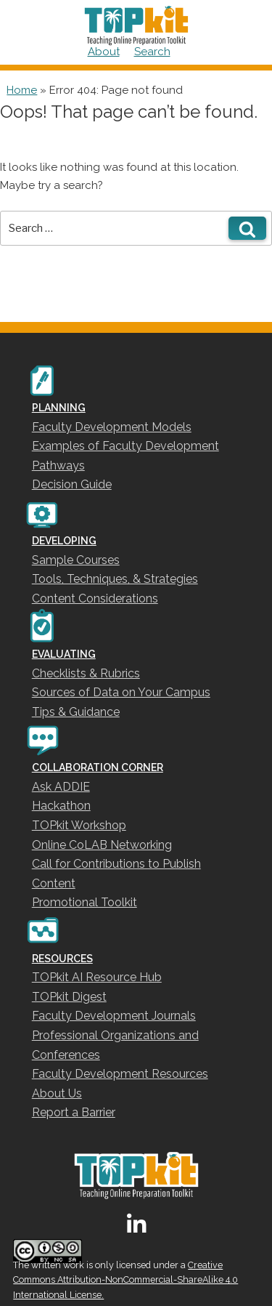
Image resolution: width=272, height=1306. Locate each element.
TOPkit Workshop (79, 825)
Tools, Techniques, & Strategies (115, 579)
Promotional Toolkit (84, 902)
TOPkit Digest (69, 997)
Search (152, 51)
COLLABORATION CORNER (97, 767)
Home (22, 90)
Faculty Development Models (111, 427)
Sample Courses (76, 560)
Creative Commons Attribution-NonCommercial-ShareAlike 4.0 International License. (125, 1280)
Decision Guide (72, 484)
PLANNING (59, 408)
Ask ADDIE (61, 787)
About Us (57, 1093)
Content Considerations (95, 598)
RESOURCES (62, 958)
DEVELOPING (64, 541)
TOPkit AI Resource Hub (97, 977)
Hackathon (61, 806)
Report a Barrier (73, 1112)
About (104, 51)
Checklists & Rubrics (86, 673)
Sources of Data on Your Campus (121, 692)
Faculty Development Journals (114, 1016)
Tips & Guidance (76, 712)
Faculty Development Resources (120, 1074)
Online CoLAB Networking (102, 845)
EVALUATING (64, 654)
